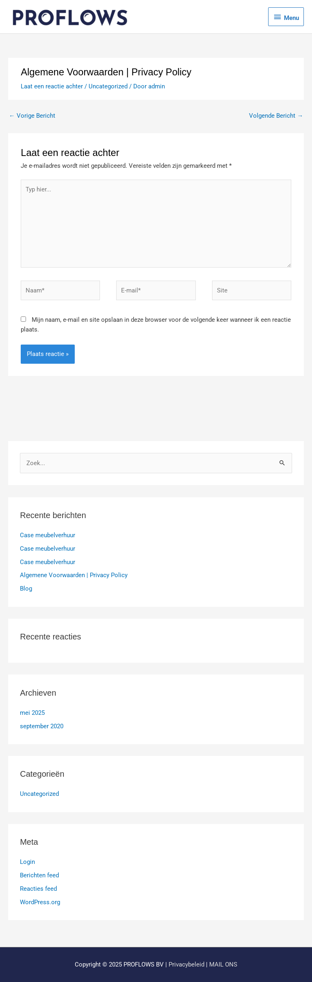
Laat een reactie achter (52, 86)
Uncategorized (108, 86)
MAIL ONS (223, 964)
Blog (26, 588)
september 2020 (41, 726)
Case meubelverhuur (47, 535)
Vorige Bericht (32, 115)
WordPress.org (40, 902)
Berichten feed (39, 875)
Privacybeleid (186, 964)
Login (27, 862)
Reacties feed (38, 888)
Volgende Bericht (276, 115)
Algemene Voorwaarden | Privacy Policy (74, 575)
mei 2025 (32, 712)
